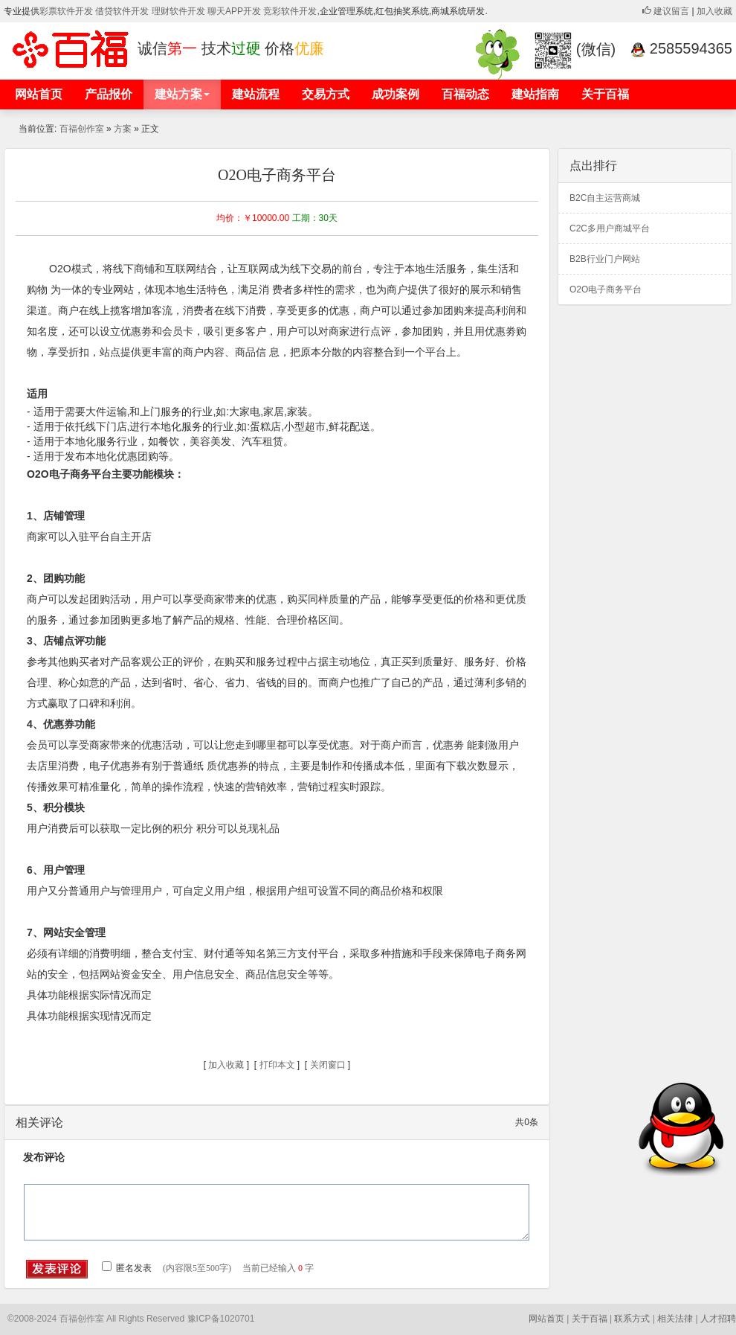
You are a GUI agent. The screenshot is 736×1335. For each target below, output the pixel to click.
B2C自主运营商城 (604, 198)
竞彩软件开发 (290, 11)
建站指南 (535, 94)
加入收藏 (714, 11)
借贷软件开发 (122, 11)
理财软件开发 (179, 11)
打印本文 (277, 1065)
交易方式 (325, 94)
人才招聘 (718, 1318)
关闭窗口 (328, 1065)
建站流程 (256, 94)
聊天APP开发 (234, 11)
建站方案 (182, 94)
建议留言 (665, 11)
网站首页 (38, 94)
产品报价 (108, 94)
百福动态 (465, 94)
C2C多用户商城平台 (609, 228)
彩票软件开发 (66, 11)
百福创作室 (81, 129)
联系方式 (632, 1318)
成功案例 (395, 94)
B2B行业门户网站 (604, 259)
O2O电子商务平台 (605, 289)
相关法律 (675, 1318)
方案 (123, 129)
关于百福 (605, 94)
